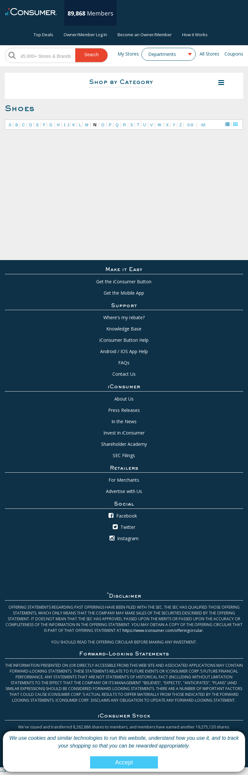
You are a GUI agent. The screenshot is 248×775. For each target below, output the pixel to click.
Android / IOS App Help (124, 351)
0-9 (190, 125)
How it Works (195, 34)
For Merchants (123, 480)
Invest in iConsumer (124, 433)
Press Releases (124, 410)
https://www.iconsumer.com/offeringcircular (162, 630)
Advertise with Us (124, 491)
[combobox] (168, 54)
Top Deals (43, 34)
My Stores (128, 54)
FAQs (123, 363)
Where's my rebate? (124, 317)
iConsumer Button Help (124, 340)
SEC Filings (124, 455)
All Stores (209, 54)
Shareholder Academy (124, 444)
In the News (124, 421)
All (203, 125)
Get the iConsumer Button (123, 281)
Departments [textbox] (162, 54)
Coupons (233, 54)
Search (91, 54)
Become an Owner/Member (145, 34)
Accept (124, 762)
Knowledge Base (123, 329)
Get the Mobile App (124, 293)
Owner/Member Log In (85, 34)
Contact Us (124, 374)
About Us (124, 399)
